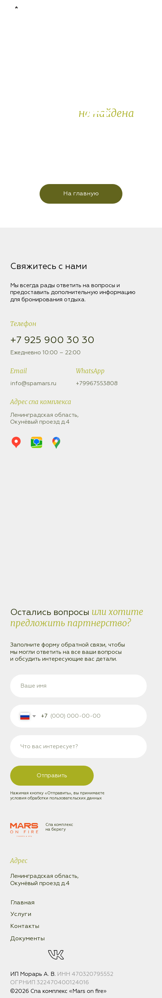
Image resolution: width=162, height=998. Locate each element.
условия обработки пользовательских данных (56, 798)
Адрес (18, 861)
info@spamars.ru (33, 383)
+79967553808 (97, 383)
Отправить (52, 775)
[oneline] (78, 746)
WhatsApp (90, 371)
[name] (78, 686)
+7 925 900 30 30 (52, 340)
